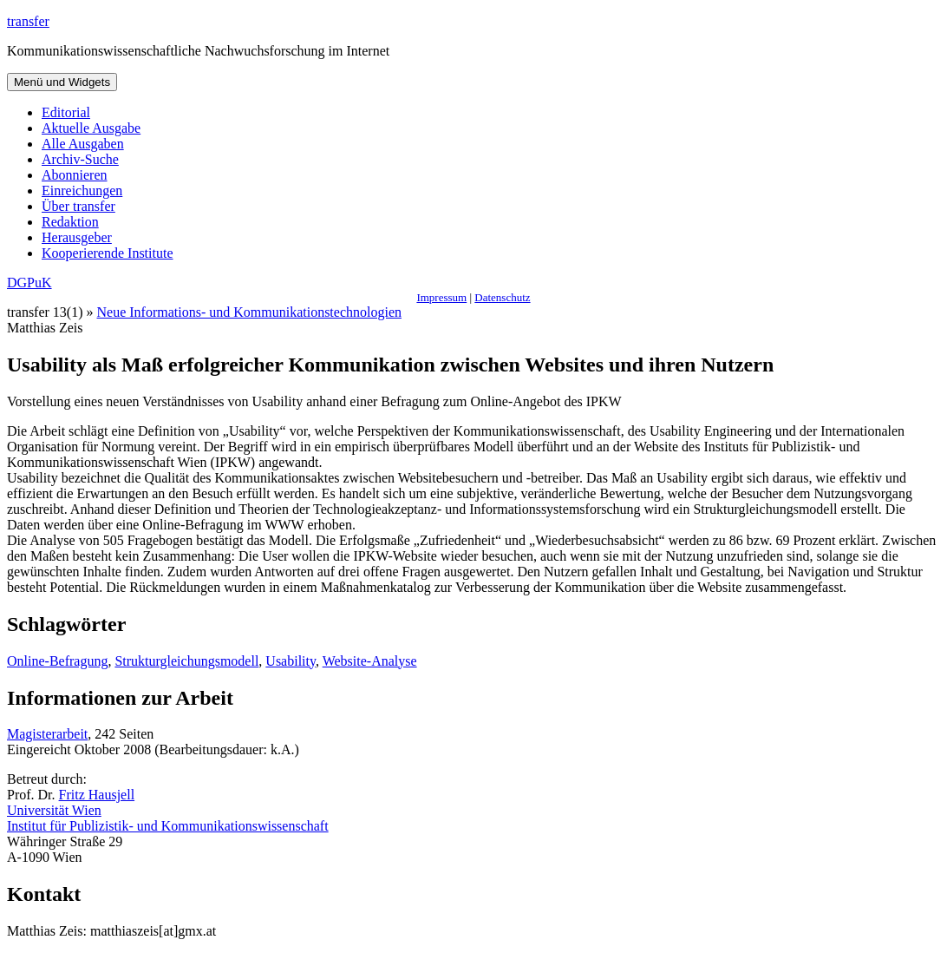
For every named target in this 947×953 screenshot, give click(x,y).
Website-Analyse (370, 661)
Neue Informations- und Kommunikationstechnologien (249, 312)
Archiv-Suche (80, 159)
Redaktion (70, 221)
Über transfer (78, 206)
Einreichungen (82, 190)
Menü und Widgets (62, 82)
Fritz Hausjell (97, 794)
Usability (290, 661)
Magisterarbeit (47, 733)
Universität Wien (54, 810)
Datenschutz (502, 297)
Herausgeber (77, 237)
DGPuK (29, 282)
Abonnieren (75, 175)
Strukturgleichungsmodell (186, 661)
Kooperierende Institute (107, 253)
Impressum (441, 297)
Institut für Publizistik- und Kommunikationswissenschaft (168, 825)
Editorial (66, 112)
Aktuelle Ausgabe (91, 128)
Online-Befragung (57, 661)
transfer (28, 21)
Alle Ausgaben (83, 143)
